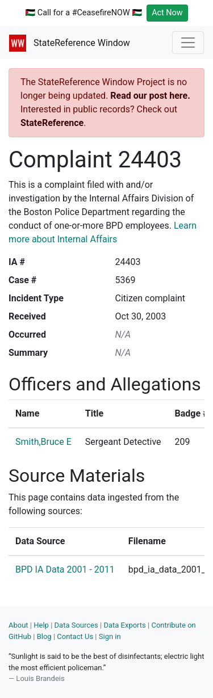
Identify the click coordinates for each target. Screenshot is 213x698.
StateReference (51, 122)
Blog (44, 636)
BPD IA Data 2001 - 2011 (65, 569)
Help (41, 625)
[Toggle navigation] (188, 42)
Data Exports (124, 625)
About (18, 625)
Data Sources (76, 625)
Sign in (110, 636)
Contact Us (75, 636)
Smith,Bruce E (43, 441)
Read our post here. (150, 95)
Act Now (167, 13)
